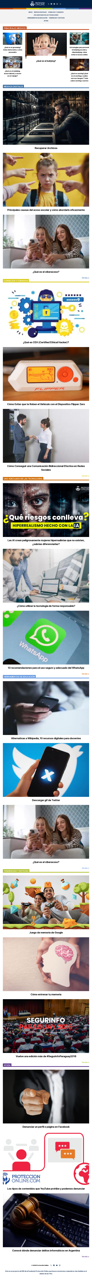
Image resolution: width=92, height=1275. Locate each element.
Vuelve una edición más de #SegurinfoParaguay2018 (46, 1056)
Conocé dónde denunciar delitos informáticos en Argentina (46, 1250)
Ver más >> (85, 278)
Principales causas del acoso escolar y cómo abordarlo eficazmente (46, 209)
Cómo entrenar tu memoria (46, 994)
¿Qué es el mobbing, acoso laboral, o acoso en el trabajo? (12, 73)
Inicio (31, 12)
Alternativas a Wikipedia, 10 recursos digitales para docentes (46, 738)
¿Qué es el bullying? (46, 61)
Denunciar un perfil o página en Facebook (46, 1126)
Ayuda (46, 21)
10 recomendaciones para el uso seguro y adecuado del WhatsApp (46, 667)
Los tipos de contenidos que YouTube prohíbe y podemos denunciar (46, 1188)
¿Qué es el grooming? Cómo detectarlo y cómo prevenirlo (12, 49)
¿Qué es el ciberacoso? (46, 271)
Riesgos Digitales (40, 12)
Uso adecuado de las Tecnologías (46, 15)
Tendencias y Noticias (57, 18)
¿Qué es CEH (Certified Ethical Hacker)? (46, 342)
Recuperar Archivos (46, 148)
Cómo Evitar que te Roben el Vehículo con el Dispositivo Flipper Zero (46, 404)
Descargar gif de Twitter (46, 800)
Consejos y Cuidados (56, 12)
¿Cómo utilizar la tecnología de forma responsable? (46, 605)
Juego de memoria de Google (46, 932)
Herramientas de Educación (37, 18)
